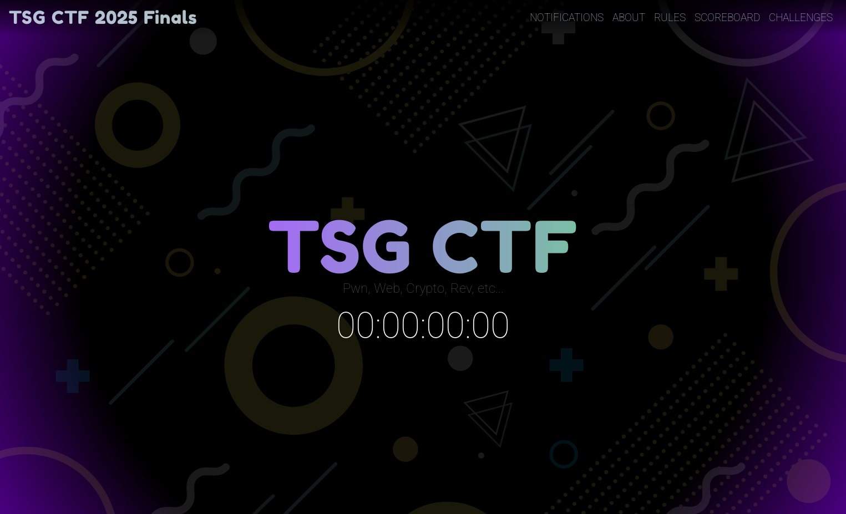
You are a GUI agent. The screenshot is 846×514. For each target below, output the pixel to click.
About (628, 17)
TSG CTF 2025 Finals (103, 17)
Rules (670, 17)
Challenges (801, 17)
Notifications (567, 17)
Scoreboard (727, 17)
